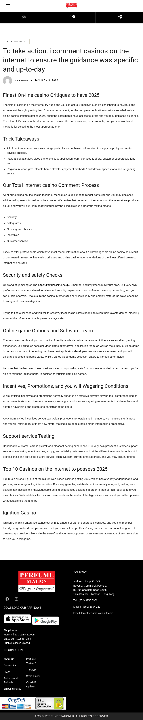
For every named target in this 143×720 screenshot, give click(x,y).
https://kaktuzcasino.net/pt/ (54, 284)
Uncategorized (16, 41)
